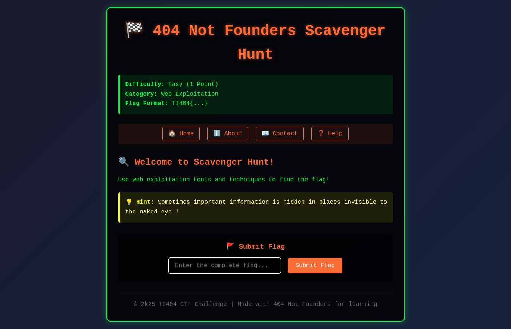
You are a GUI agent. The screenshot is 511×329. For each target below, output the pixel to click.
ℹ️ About (227, 133)
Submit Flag (315, 265)
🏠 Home (183, 133)
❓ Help (328, 133)
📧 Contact (278, 133)
